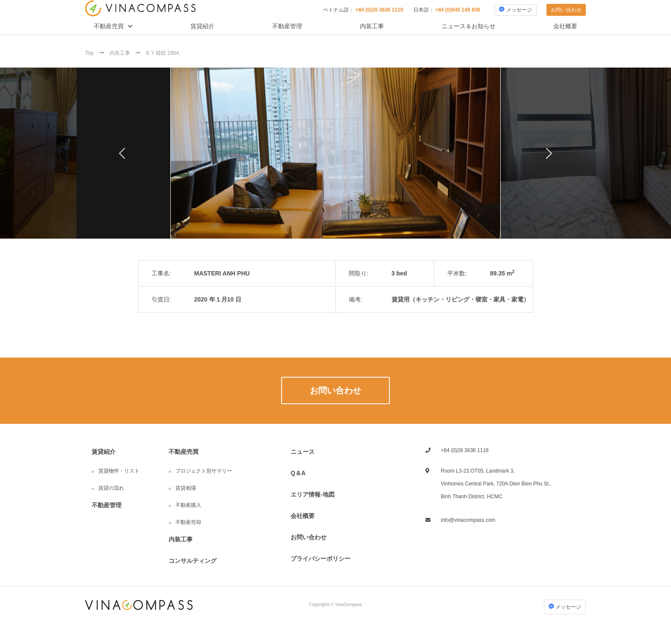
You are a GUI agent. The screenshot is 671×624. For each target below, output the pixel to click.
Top (90, 53)
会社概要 (565, 26)
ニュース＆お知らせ (469, 26)
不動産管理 (287, 26)
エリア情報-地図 (313, 494)
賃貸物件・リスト (119, 471)
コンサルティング (193, 560)
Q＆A (298, 473)
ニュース (303, 451)
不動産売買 (109, 26)
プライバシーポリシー (320, 558)
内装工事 (372, 26)
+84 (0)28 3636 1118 (379, 10)
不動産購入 (188, 505)
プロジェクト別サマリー (203, 471)
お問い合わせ (566, 10)
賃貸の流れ (111, 488)
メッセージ (515, 9)
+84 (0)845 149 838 (457, 10)
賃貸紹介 (202, 26)
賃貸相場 (185, 488)
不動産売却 (188, 522)
